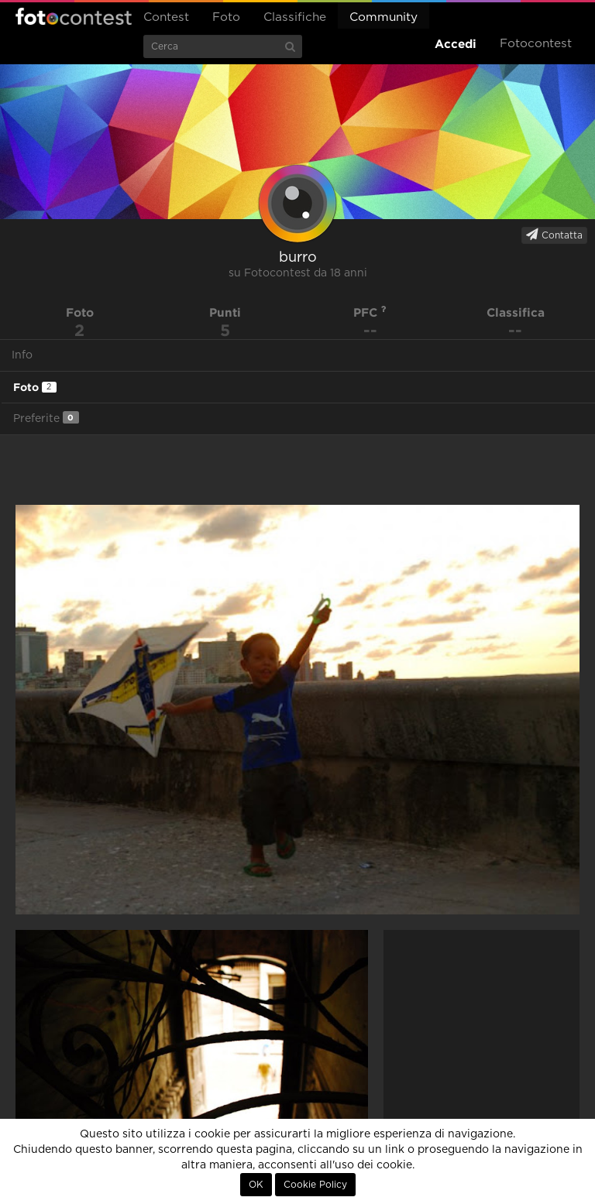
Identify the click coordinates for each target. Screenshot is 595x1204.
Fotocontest (73, 16)
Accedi (455, 43)
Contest (166, 17)
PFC (370, 312)
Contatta (554, 234)
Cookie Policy (315, 1184)
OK (256, 1184)
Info (22, 355)
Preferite (46, 417)
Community (383, 17)
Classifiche (294, 17)
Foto (226, 17)
